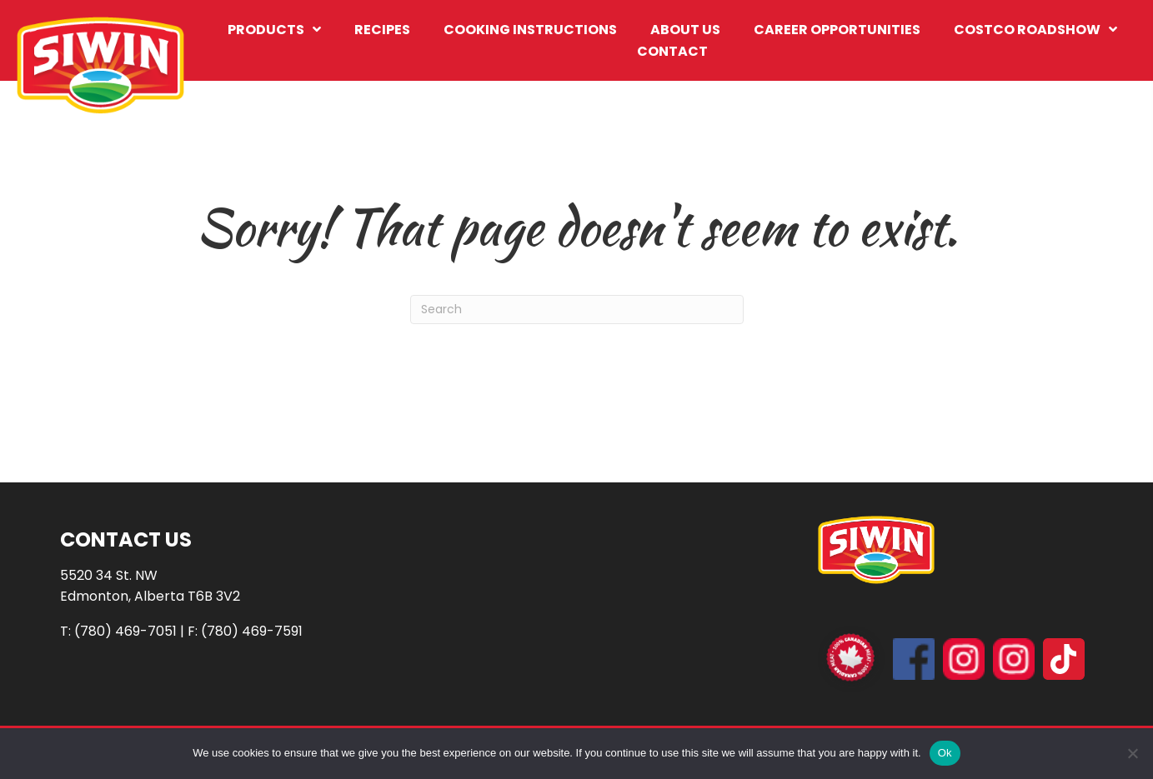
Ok (945, 753)
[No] (1132, 753)
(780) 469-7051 (125, 631)
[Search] (577, 309)
